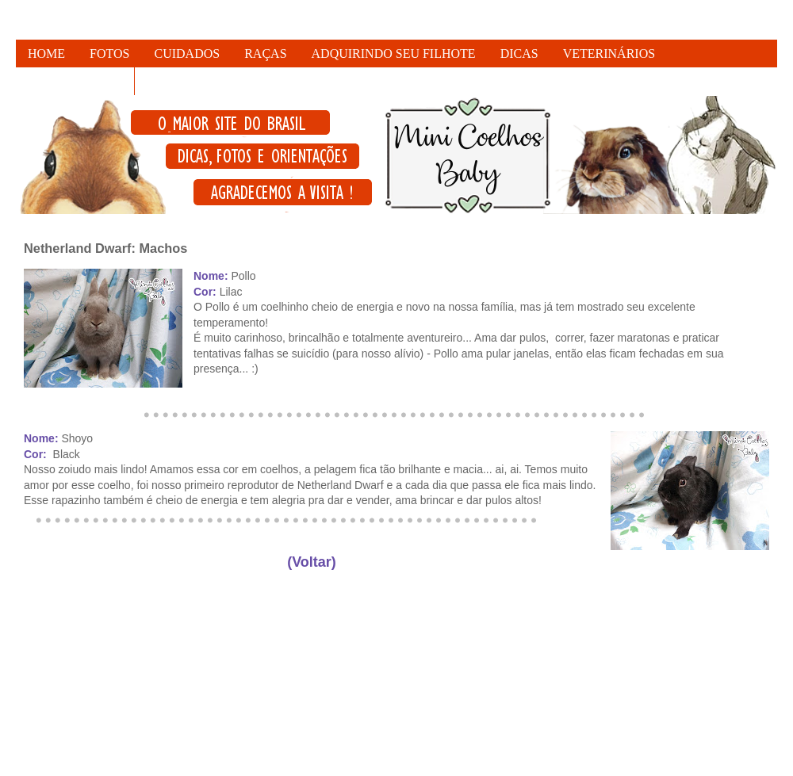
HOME (46, 53)
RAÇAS (265, 53)
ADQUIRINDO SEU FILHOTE (394, 53)
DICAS (519, 53)
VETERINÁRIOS (609, 53)
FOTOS (109, 53)
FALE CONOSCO (75, 81)
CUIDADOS (187, 53)
